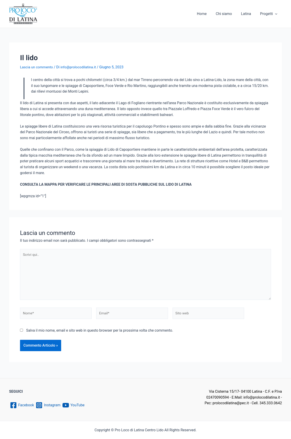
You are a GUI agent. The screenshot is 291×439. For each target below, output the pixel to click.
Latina (249, 14)
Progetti (269, 14)
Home (208, 14)
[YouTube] (76, 405)
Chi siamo (228, 14)
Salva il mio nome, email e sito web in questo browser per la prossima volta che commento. (99, 332)
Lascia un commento (37, 67)
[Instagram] (49, 405)
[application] (276, 14)
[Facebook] (22, 405)
